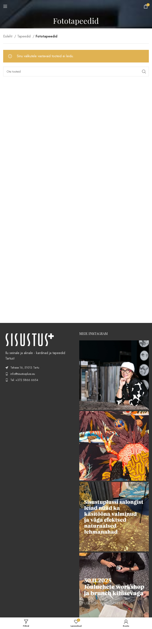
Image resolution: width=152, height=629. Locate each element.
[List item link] (38, 374)
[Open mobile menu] (5, 6)
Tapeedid (24, 36)
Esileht (8, 36)
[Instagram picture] (114, 375)
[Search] (76, 71)
